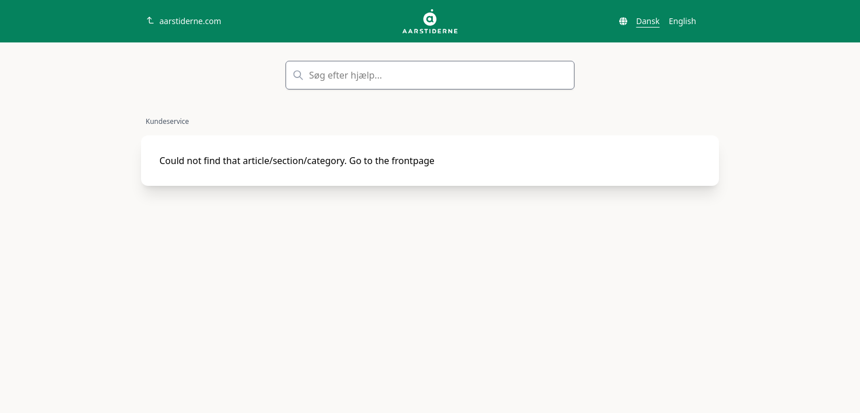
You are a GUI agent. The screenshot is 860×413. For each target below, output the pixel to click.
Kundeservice (167, 121)
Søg (557, 75)
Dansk (648, 20)
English (682, 20)
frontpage (413, 160)
